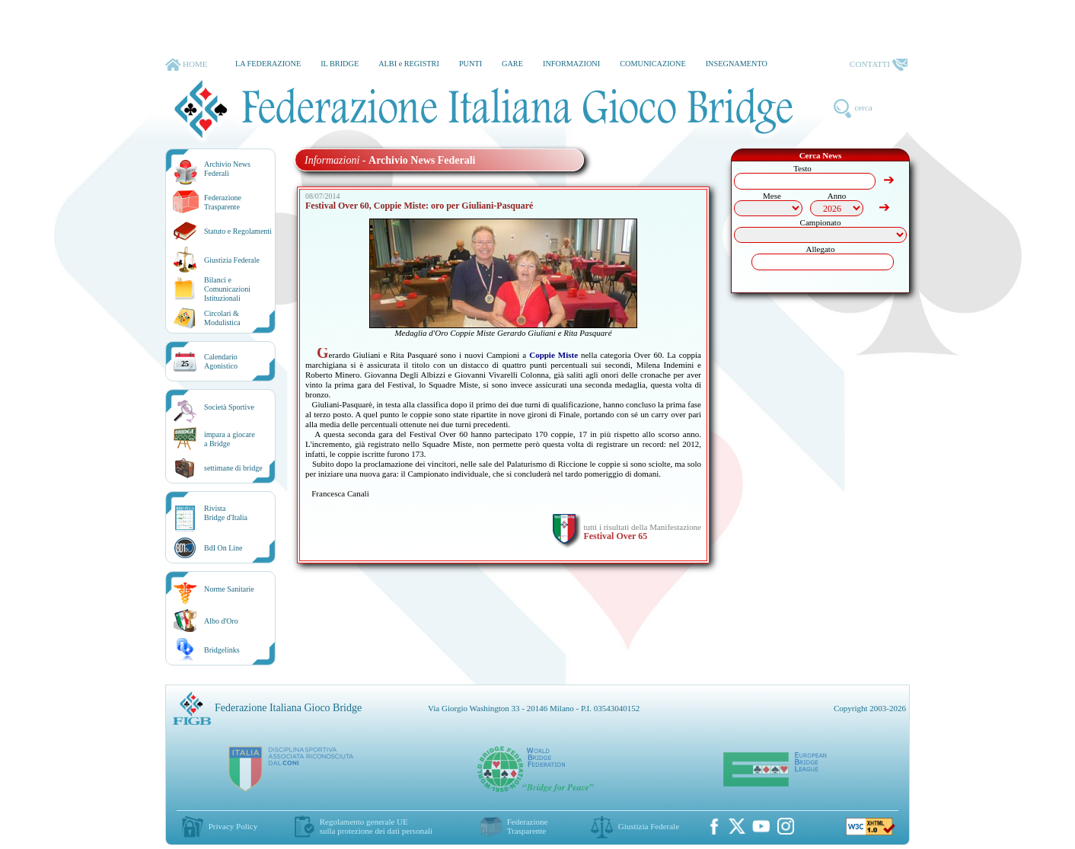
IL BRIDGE (340, 63)
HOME (186, 64)
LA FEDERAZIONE (268, 63)
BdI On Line (223, 548)
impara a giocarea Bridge (229, 439)
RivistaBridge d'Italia (225, 513)
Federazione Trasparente (222, 202)
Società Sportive (229, 407)
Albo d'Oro (221, 621)
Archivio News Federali (227, 168)
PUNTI (470, 63)
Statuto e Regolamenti (238, 231)
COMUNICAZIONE (653, 63)
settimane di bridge (233, 468)
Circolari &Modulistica (222, 318)
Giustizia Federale (232, 260)
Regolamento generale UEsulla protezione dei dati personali (376, 826)
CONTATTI (879, 64)
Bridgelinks (222, 650)
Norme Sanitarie (229, 589)
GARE (512, 63)
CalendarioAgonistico (221, 361)
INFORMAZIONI (571, 63)
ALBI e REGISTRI (408, 63)
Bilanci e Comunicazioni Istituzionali (227, 289)
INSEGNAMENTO (736, 63)
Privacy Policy (233, 826)
